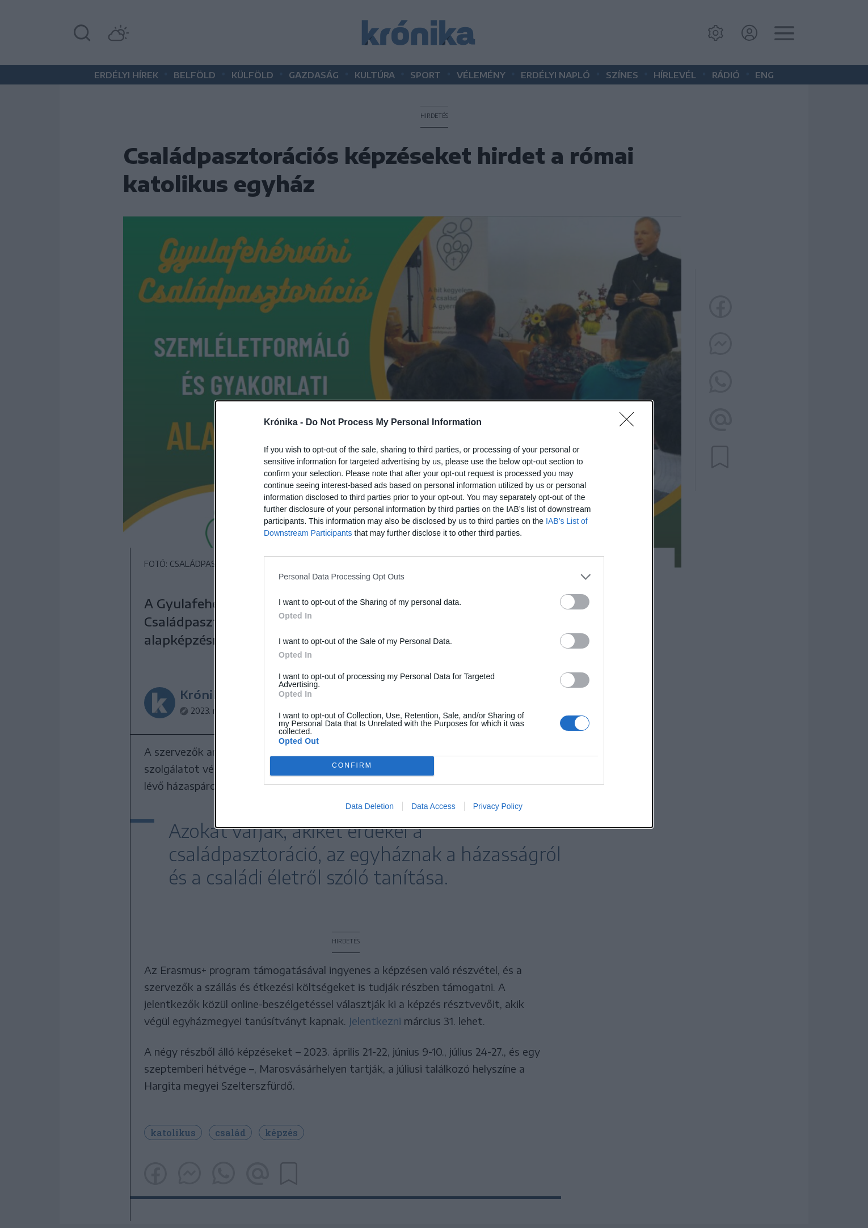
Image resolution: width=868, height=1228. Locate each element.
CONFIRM (352, 765)
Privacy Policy (498, 806)
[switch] (574, 601)
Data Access (433, 806)
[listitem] (434, 577)
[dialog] (434, 614)
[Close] (630, 423)
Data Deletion (369, 806)
